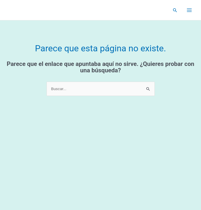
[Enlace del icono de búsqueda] (175, 10)
